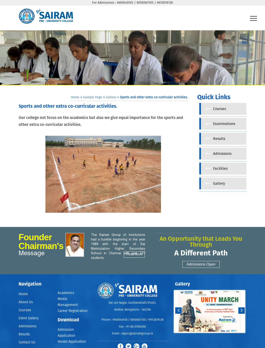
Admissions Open (201, 264)
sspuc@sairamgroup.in (137, 333)
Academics (66, 293)
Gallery (111, 97)
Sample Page (92, 97)
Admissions (28, 327)
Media (62, 299)
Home (75, 97)
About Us (26, 302)
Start (209, 337)
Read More (134, 254)
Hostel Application (72, 341)
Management (68, 305)
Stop (212, 337)
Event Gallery (29, 319)
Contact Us (27, 343)
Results (24, 335)
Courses (25, 310)
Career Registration (72, 311)
